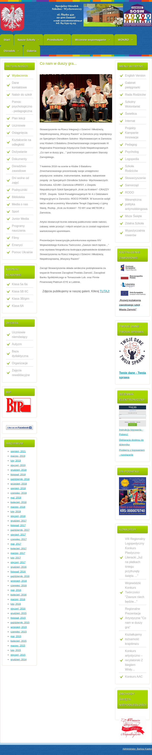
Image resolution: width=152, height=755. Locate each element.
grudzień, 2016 (19, 567)
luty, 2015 (16, 650)
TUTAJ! (105, 291)
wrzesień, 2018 (19, 483)
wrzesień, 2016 (19, 580)
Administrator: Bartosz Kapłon (137, 749)
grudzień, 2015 (19, 613)
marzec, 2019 (18, 456)
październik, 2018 (20, 479)
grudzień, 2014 (19, 659)
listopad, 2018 (18, 474)
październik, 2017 (20, 530)
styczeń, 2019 (18, 465)
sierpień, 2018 (18, 488)
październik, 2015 (20, 622)
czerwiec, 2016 (19, 585)
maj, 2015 (16, 636)
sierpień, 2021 (18, 451)
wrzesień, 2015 (19, 627)
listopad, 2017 (18, 525)
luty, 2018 (16, 511)
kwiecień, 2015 (19, 641)
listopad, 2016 (18, 571)
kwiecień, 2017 (19, 548)
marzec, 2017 (18, 553)
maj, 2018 (16, 497)
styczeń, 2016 (18, 608)
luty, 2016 (16, 604)
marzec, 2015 (18, 645)
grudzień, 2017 (19, 520)
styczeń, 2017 (18, 562)
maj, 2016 (16, 590)
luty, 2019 (16, 460)
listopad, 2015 (18, 617)
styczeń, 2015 (18, 654)
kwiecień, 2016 (19, 594)
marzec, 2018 (18, 506)
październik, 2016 (20, 576)
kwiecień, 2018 (19, 502)
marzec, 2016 (18, 599)
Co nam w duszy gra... (58, 63)
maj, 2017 (16, 543)
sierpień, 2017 (18, 534)
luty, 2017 (16, 557)
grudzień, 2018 (19, 469)
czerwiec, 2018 (19, 493)
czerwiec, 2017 (19, 539)
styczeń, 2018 (18, 516)
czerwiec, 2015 (19, 631)
